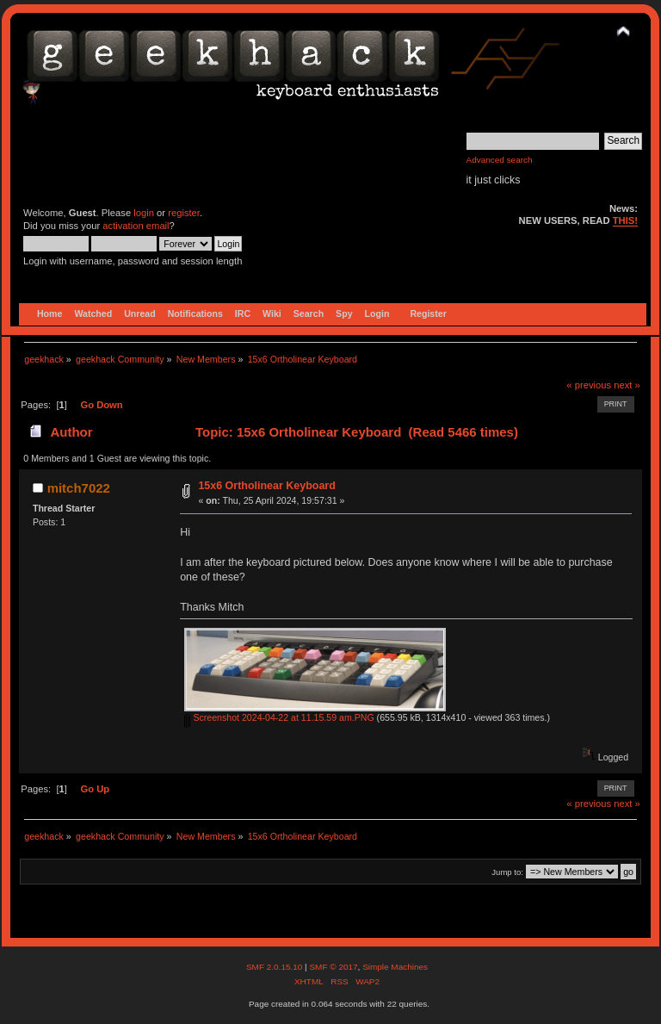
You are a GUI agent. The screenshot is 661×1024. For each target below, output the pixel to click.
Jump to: (507, 872)
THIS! (625, 220)
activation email (135, 225)
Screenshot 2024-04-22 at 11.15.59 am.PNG (279, 717)
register (184, 213)
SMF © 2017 (333, 966)
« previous (588, 385)
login (143, 213)
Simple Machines (395, 966)
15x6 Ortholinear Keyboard (266, 486)
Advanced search (499, 159)
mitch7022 (78, 488)
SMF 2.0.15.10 (275, 966)
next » (627, 385)
